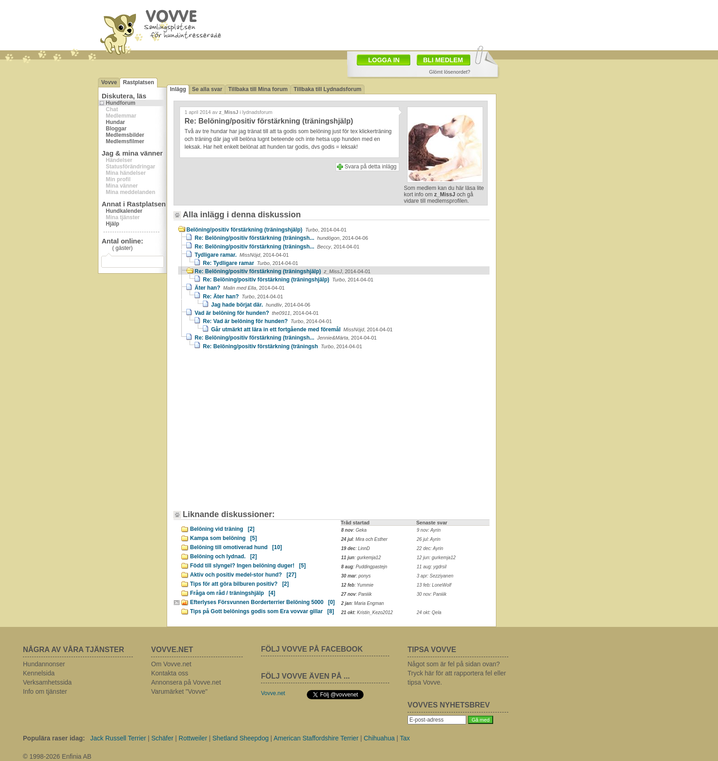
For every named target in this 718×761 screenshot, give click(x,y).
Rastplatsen (138, 82)
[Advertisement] (256, 434)
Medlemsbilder (125, 135)
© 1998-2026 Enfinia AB (57, 756)
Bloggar (116, 128)
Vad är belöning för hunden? (257, 313)
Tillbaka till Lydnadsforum (327, 89)
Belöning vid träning (222, 529)
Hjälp (112, 224)
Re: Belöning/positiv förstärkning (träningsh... (281, 238)
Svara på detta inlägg (371, 166)
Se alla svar (207, 89)
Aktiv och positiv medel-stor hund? (243, 575)
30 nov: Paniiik (431, 594)
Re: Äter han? (243, 296)
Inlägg (178, 89)
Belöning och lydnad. (223, 556)
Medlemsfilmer (125, 141)
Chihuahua (379, 738)
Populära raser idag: (54, 738)
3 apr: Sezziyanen (435, 575)
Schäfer (162, 738)
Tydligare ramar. (242, 255)
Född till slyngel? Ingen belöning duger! (248, 565)
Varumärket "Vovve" (179, 691)
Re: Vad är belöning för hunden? (267, 321)
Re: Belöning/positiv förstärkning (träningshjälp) (282, 271)
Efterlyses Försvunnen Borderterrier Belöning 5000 (262, 602)
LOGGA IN (384, 60)
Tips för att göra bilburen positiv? (239, 584)
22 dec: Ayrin (430, 548)
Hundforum (121, 103)
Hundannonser (44, 664)
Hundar (115, 122)
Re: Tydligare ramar (250, 263)
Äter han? (240, 288)
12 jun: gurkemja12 (436, 557)
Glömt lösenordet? (449, 72)
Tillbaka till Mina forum (258, 89)
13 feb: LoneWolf (434, 585)
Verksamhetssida (47, 682)
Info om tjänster (45, 691)
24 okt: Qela (429, 612)
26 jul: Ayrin (429, 539)
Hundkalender (124, 211)
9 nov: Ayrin (429, 530)
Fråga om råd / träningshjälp (232, 593)
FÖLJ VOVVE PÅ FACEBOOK (312, 649)
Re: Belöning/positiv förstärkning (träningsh (282, 346)
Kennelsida (38, 673)
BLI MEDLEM (443, 60)
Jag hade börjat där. (260, 305)
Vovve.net (273, 693)
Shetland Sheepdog (240, 738)
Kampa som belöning (223, 538)
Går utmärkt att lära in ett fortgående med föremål (301, 329)
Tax (405, 738)
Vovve (109, 82)
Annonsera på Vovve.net (186, 682)
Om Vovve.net (171, 664)
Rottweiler (193, 738)
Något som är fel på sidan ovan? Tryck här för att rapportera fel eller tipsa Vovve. (457, 673)
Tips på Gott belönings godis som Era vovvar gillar (262, 611)
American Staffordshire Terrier (315, 738)
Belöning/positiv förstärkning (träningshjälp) (266, 230)
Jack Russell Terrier (118, 738)
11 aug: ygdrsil (431, 566)
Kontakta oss (169, 673)
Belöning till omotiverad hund (236, 547)
